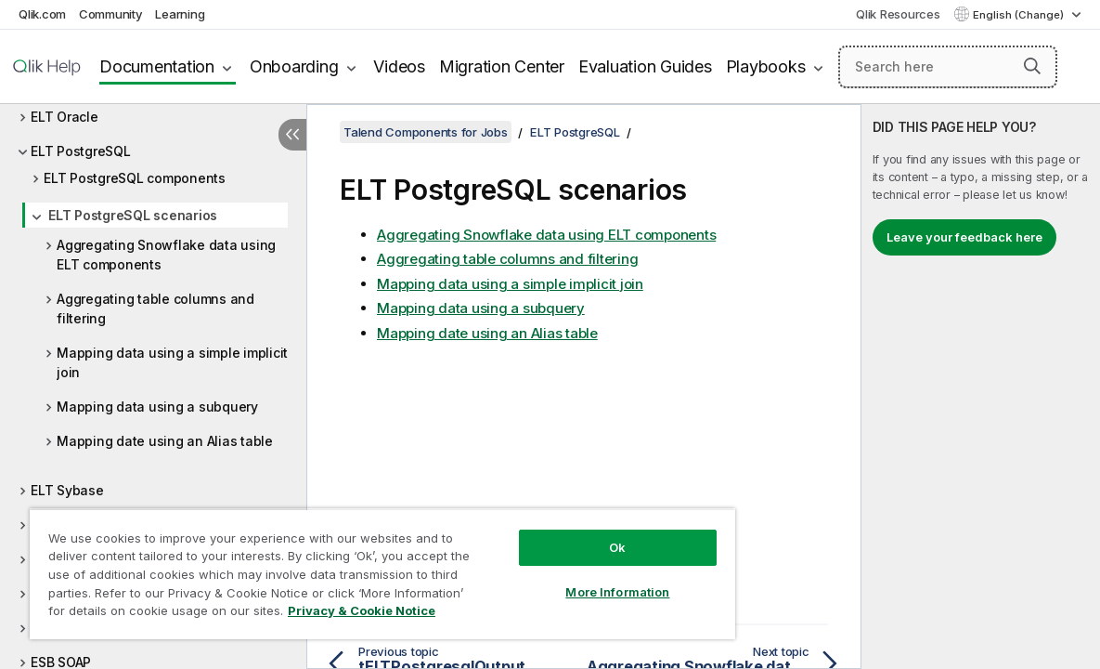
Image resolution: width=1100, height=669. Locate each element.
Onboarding (294, 66)
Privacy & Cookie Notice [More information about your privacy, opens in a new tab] (156, 614)
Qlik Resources (898, 14)
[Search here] (947, 66)
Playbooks (766, 66)
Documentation (156, 66)
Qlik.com (42, 14)
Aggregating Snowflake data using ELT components (166, 254)
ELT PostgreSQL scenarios (132, 215)
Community (111, 14)
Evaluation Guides (645, 66)
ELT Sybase (67, 490)
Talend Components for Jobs (425, 132)
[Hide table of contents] (292, 135)
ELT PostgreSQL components (135, 178)
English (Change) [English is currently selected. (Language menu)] (1020, 14)
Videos (399, 66)
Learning (179, 14)
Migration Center (501, 66)
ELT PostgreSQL (81, 151)
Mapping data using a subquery (157, 406)
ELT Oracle (64, 117)
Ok (560, 533)
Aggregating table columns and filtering (155, 308)
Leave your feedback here (964, 237)
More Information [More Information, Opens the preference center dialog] (561, 578)
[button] (1032, 66)
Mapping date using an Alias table (165, 441)
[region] (348, 566)
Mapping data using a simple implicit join (172, 362)
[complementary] (980, 386)
